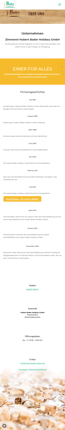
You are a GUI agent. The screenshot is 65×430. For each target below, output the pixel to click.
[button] (4, 425)
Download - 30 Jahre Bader (22, 198)
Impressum (22, 369)
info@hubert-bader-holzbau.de (32, 363)
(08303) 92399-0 (32, 289)
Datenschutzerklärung (38, 369)
